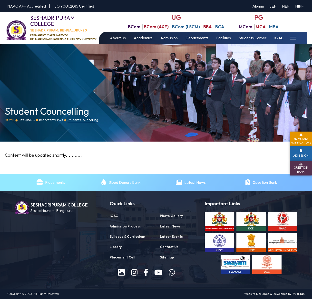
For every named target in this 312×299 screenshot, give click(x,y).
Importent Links (51, 120)
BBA (207, 27)
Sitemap (167, 257)
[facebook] (146, 272)
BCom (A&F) (156, 27)
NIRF (299, 6)
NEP (286, 6)
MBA (274, 27)
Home (9, 120)
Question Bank (265, 182)
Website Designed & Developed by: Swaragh (274, 294)
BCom (134, 27)
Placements (55, 182)
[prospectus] (121, 272)
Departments (196, 37)
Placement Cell (122, 257)
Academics (143, 37)
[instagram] (134, 272)
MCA (261, 27)
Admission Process (125, 226)
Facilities (223, 37)
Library (116, 247)
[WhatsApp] (172, 272)
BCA (219, 27)
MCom (245, 27)
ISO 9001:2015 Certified (73, 6)
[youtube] (158, 272)
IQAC (279, 37)
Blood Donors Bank (124, 182)
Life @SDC (27, 120)
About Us (118, 37)
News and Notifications (301, 140)
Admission (169, 37)
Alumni (258, 6)
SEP (272, 6)
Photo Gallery (171, 216)
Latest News (195, 182)
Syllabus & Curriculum (127, 236)
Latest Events (171, 236)
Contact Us (169, 247)
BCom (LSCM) (186, 27)
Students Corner (252, 37)
